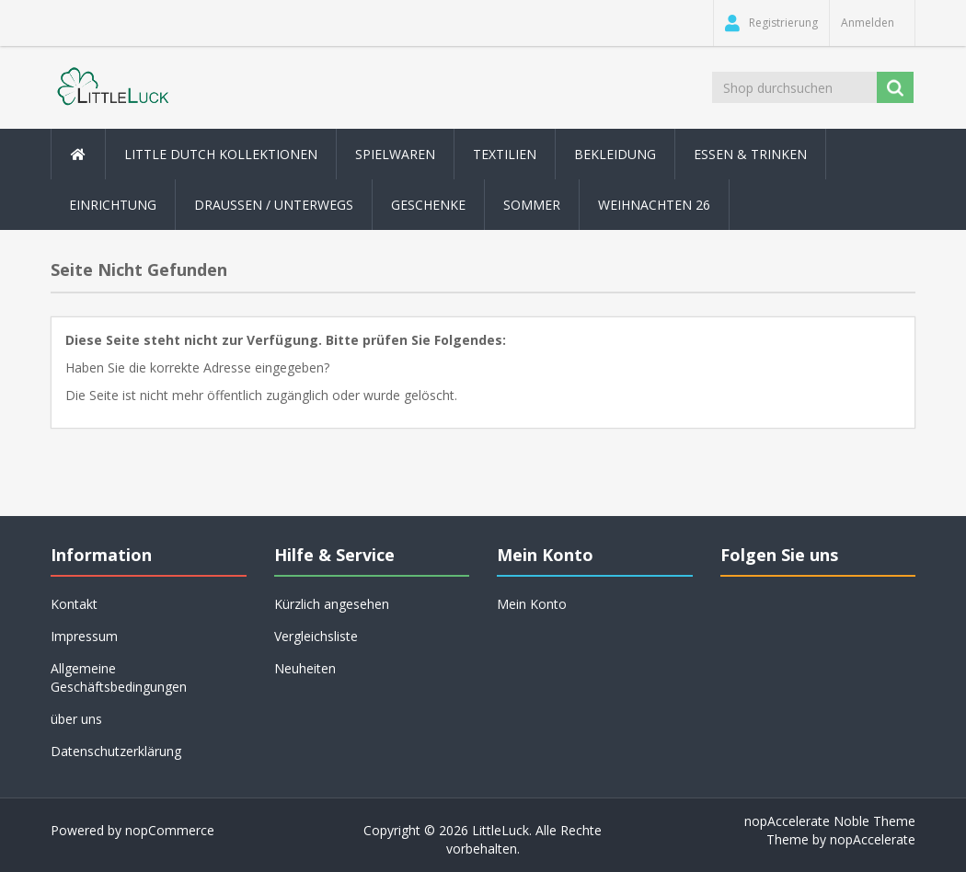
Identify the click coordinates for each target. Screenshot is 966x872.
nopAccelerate (872, 839)
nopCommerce (169, 830)
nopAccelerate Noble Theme (829, 821)
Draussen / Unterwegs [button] (273, 204)
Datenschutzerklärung (116, 751)
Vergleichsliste (316, 636)
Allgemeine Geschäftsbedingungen (119, 677)
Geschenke (428, 204)
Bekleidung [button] (615, 154)
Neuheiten (305, 668)
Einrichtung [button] (112, 204)
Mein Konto (532, 604)
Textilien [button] (504, 154)
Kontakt (74, 604)
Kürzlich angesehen (331, 604)
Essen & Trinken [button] (750, 154)
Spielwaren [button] (395, 154)
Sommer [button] (531, 204)
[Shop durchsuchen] (794, 87)
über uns (76, 719)
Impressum (84, 636)
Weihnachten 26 (654, 204)
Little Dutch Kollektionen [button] (220, 154)
